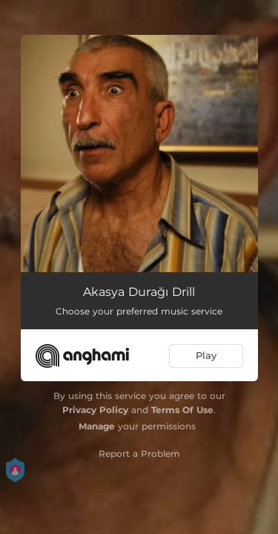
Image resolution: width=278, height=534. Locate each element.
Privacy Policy (95, 409)
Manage (97, 426)
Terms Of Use (182, 409)
